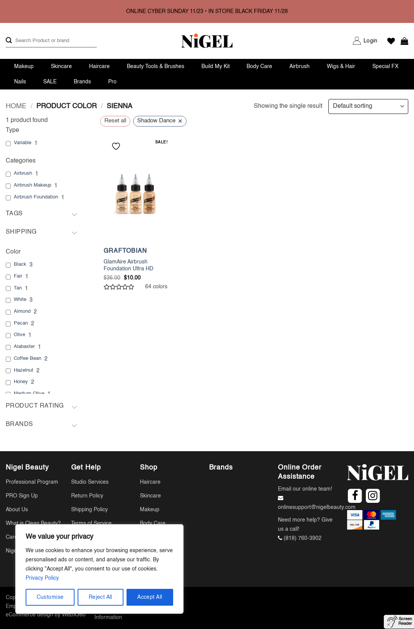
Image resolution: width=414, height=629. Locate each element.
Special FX (385, 66)
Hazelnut (23, 370)
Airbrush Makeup (32, 185)
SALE (50, 82)
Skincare (61, 66)
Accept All (149, 597)
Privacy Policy (42, 578)
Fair (18, 276)
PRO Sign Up (22, 496)
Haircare (99, 66)
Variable (22, 142)
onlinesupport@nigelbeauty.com (317, 507)
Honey (21, 381)
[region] (99, 569)
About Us (17, 509)
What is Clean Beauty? (33, 523)
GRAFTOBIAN (125, 251)
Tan (18, 288)
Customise (50, 597)
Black (20, 264)
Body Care (259, 66)
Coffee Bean (27, 358)
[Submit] (9, 40)
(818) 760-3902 (302, 538)
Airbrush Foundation (36, 197)
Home (16, 106)
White (20, 299)
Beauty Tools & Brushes (155, 66)
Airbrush (299, 66)
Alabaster (24, 346)
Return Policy (87, 496)
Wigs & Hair (341, 66)
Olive (19, 334)
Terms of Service (91, 523)
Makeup (24, 66)
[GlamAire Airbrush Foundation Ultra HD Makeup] (135, 192)
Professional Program (32, 482)
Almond (22, 311)
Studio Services (90, 482)
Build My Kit (215, 66)
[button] (370, 41)
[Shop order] (368, 106)
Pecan (21, 323)
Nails (20, 82)
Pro (112, 82)
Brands (82, 82)
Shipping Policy (89, 509)
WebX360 (74, 615)
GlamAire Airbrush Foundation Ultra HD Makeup (128, 268)
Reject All (100, 597)
